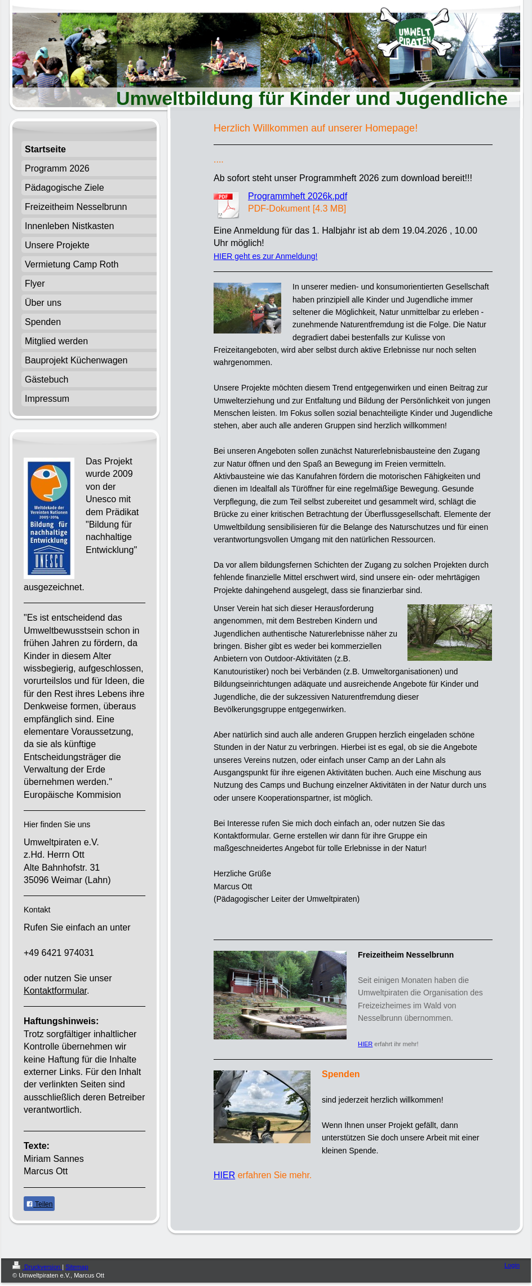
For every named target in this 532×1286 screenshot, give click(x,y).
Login (512, 1265)
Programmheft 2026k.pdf (297, 196)
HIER (365, 1044)
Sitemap (76, 1266)
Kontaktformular (55, 990)
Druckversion (37, 1266)
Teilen (39, 1204)
